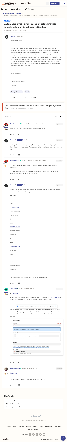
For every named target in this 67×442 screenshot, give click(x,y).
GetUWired (13, 288)
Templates (57, 426)
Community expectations (14, 407)
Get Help (5, 9)
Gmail (27, 92)
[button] (54, 3)
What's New (30, 9)
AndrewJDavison (15, 368)
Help (14, 426)
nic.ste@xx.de (14, 207)
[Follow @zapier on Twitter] (40, 434)
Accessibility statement (39, 420)
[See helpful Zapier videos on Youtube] (44, 434)
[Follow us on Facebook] (30, 434)
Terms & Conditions (26, 420)
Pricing (8, 426)
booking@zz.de (15, 246)
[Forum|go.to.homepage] (17, 3)
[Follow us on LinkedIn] (33, 434)
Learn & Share (17, 9)
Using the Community (13, 404)
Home (5, 13)
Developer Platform (24, 426)
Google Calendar (16, 92)
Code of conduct (11, 401)
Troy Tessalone (14, 124)
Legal (56, 439)
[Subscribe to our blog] (37, 434)
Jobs (41, 426)
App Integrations (33, 429)
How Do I (19, 13)
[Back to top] (65, 417)
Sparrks (13, 36)
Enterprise (48, 426)
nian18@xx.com (15, 227)
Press (35, 426)
